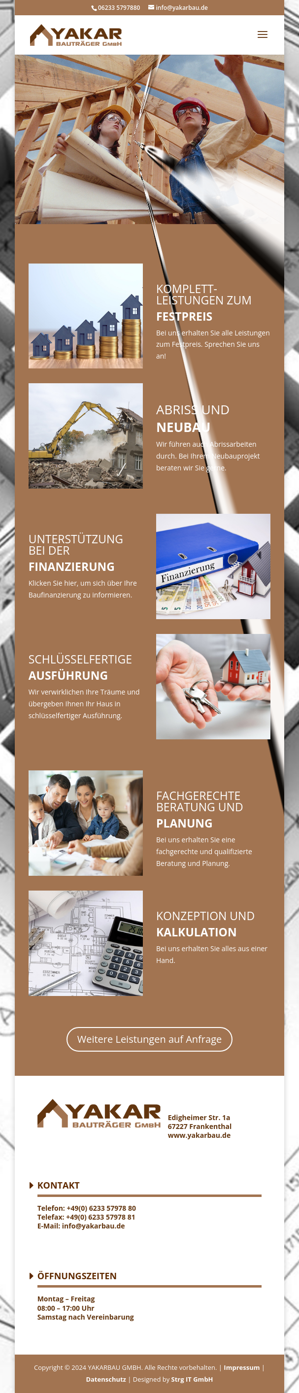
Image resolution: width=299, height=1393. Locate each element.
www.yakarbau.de (199, 1135)
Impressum (241, 1367)
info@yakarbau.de (93, 1225)
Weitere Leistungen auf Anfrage (149, 1039)
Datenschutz (106, 1379)
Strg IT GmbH (192, 1379)
